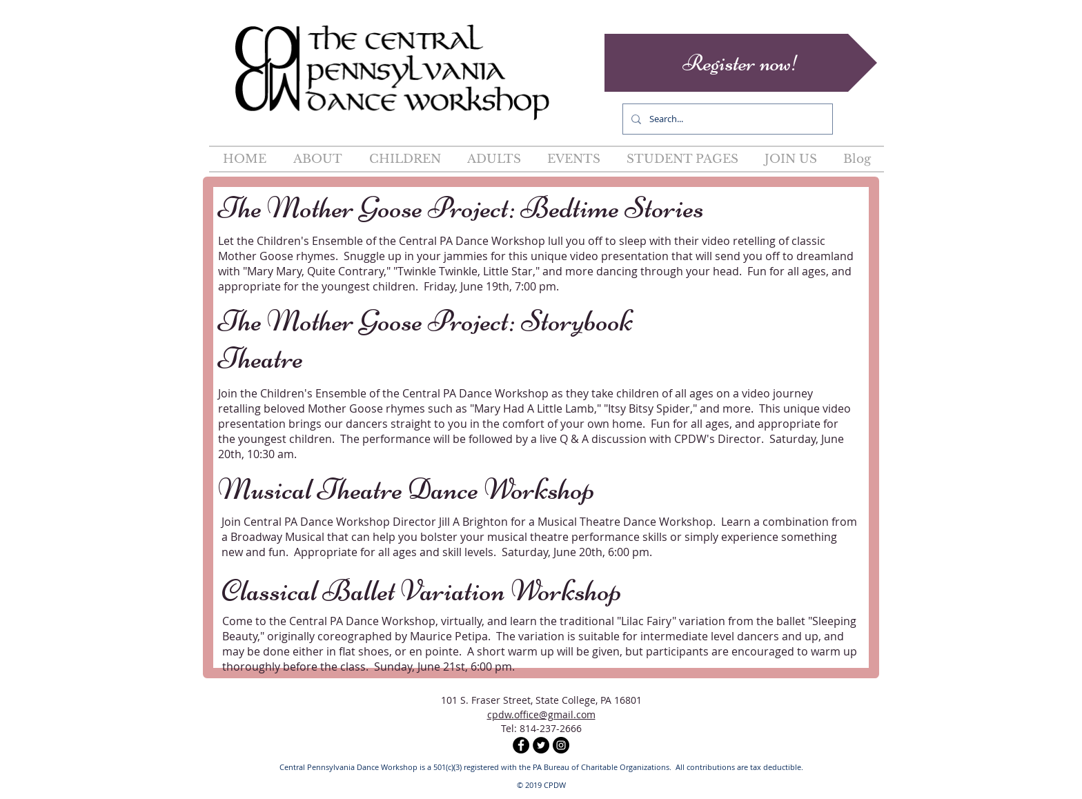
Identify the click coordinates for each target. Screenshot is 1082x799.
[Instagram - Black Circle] (561, 745)
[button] (317, 159)
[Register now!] (740, 63)
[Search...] (726, 119)
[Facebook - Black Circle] (521, 745)
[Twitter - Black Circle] (541, 745)
